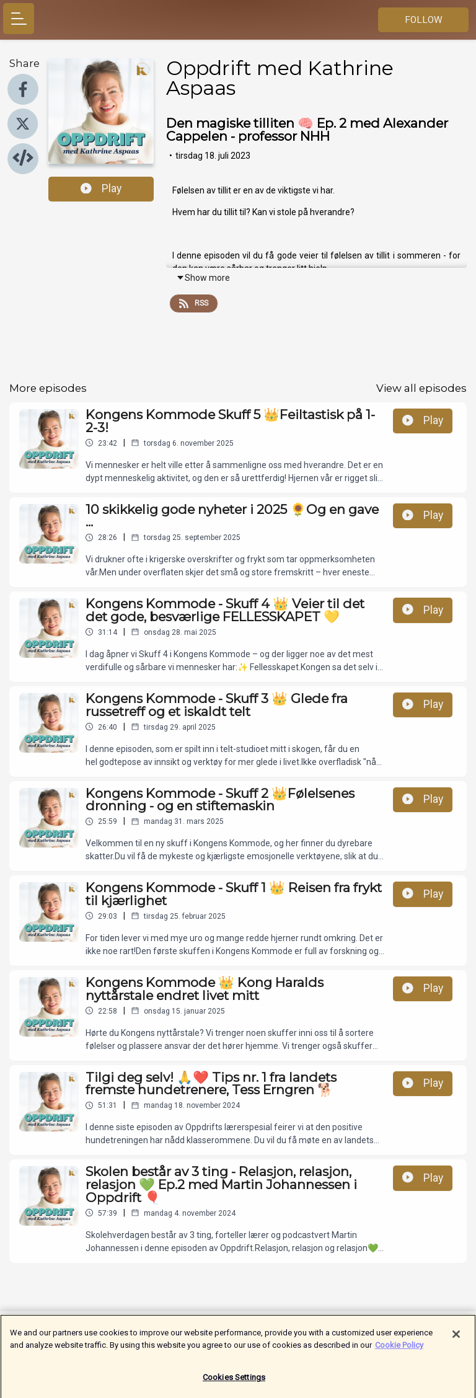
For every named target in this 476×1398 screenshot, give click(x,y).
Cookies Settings (234, 1382)
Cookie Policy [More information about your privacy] (399, 1350)
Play (101, 188)
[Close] (456, 1339)
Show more (203, 278)
